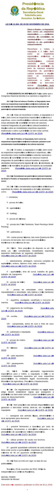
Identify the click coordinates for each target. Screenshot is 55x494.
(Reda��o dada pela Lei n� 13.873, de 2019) (22, 133)
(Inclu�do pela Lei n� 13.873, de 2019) (18, 256)
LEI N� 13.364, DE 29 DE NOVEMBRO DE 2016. (28, 24)
